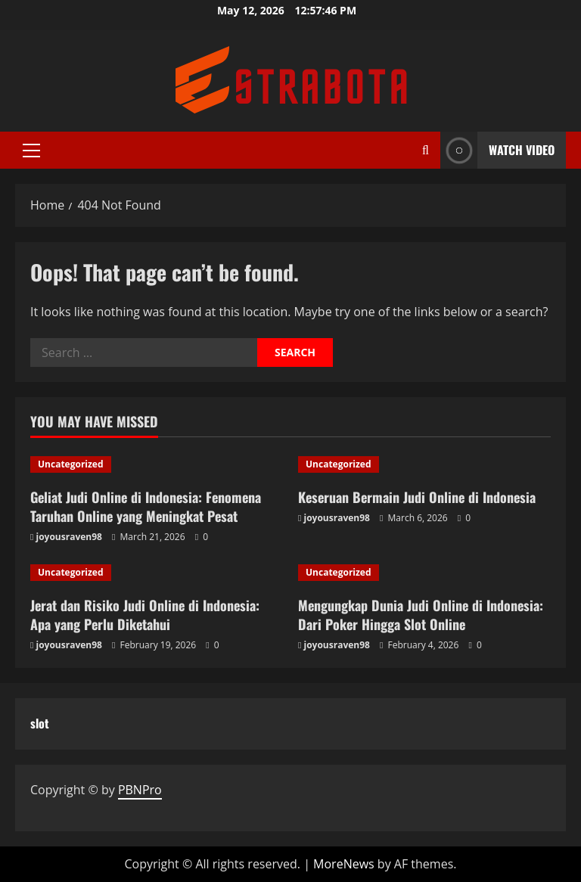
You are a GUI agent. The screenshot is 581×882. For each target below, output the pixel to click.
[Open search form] (425, 150)
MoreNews (343, 864)
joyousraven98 (69, 536)
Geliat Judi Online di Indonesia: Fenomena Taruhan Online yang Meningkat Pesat (145, 506)
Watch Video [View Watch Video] (497, 150)
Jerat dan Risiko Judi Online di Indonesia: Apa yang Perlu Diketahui (144, 614)
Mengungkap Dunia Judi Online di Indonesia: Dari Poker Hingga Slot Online (420, 614)
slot (39, 723)
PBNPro (140, 789)
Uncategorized (71, 464)
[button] (31, 150)
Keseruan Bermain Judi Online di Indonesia (417, 497)
